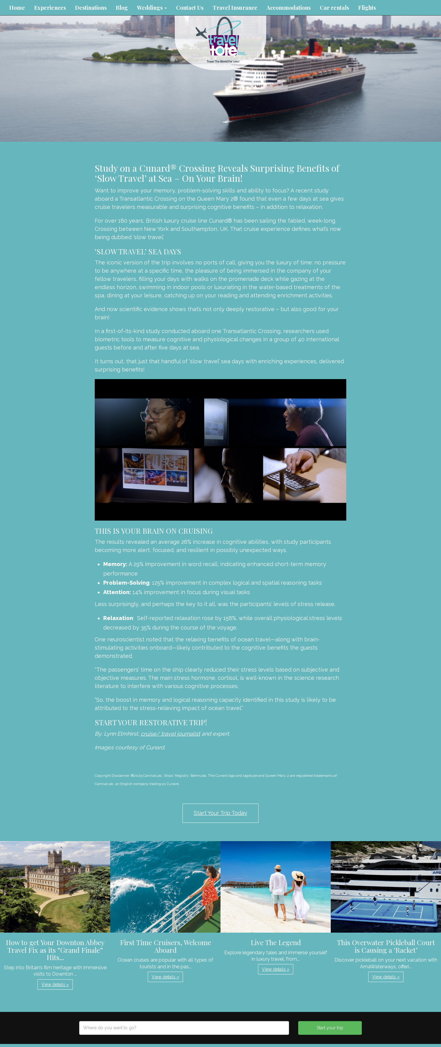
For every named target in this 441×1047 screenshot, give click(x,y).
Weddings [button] (152, 7)
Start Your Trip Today (220, 813)
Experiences (50, 7)
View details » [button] (55, 984)
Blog (122, 7)
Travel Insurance (235, 7)
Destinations (91, 7)
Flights (367, 7)
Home (17, 7)
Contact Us (189, 7)
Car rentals (334, 7)
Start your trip (330, 1027)
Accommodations (288, 7)
